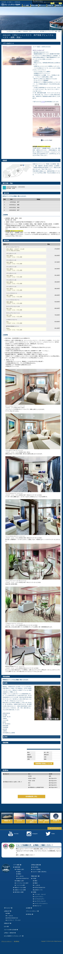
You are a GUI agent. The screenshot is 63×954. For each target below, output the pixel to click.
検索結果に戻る (31, 796)
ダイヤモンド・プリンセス (13, 920)
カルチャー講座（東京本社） (39, 871)
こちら (43, 101)
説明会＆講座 (34, 5)
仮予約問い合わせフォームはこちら (41, 146)
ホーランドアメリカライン (40, 903)
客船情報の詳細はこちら (43, 763)
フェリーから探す (20, 885)
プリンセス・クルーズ (39, 894)
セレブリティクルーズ (39, 901)
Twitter (50, 833)
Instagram (32, 833)
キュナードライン (38, 896)
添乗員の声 (58, 5)
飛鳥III (18, 874)
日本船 (33, 878)
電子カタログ (42, 5)
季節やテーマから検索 (19, 887)
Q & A (6, 926)
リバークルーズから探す (21, 883)
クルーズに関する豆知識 (11, 929)
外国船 (33, 892)
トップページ (10, 31)
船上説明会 (34, 867)
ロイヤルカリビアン (38, 899)
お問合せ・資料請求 (10, 932)
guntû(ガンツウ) (37, 889)
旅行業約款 (29, 914)
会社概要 (29, 908)
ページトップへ (54, 828)
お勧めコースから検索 (19, 889)
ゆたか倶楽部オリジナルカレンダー (13, 936)
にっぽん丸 (19, 876)
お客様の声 (50, 5)
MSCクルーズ (37, 905)
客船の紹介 (35, 876)
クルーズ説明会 (35, 869)
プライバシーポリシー (32, 911)
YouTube (13, 833)
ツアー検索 (26, 5)
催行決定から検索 (18, 892)
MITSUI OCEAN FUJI (22, 878)
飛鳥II (18, 871)
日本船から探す (19, 869)
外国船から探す (19, 880)
